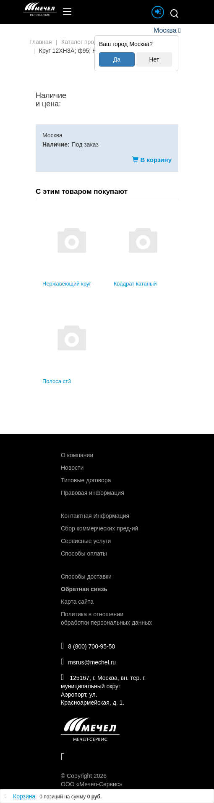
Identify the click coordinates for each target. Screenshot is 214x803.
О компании (77, 455)
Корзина (24, 796)
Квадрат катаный (135, 284)
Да (116, 59)
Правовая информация (92, 492)
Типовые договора (86, 480)
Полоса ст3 (56, 381)
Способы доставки (86, 576)
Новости (72, 467)
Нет (154, 59)
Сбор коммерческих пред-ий (99, 528)
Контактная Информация (95, 515)
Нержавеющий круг (66, 284)
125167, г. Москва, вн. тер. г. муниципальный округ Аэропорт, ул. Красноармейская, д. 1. (103, 689)
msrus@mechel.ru (88, 661)
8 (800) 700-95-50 (88, 645)
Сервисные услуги (86, 541)
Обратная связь (84, 589)
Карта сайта (77, 601)
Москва (164, 30)
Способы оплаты (84, 553)
